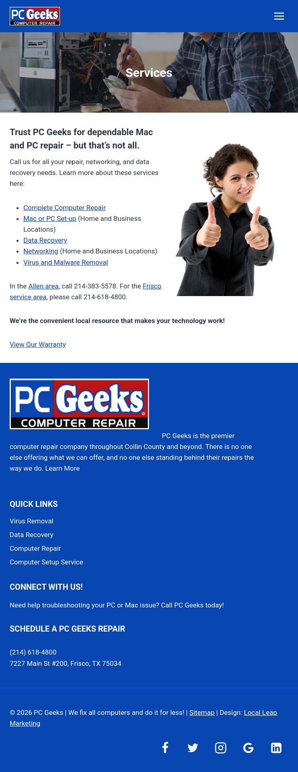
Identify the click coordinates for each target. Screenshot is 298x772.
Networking (40, 251)
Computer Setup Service (46, 562)
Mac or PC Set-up (49, 218)
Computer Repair (35, 548)
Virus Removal (32, 521)
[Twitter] (193, 748)
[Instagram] (221, 748)
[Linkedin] (276, 748)
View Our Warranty (38, 344)
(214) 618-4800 (33, 652)
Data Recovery (45, 240)
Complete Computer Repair (64, 208)
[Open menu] (278, 16)
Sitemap (202, 712)
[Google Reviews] (248, 748)
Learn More (62, 468)
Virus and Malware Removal (65, 262)
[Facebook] (165, 748)
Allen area (43, 286)
